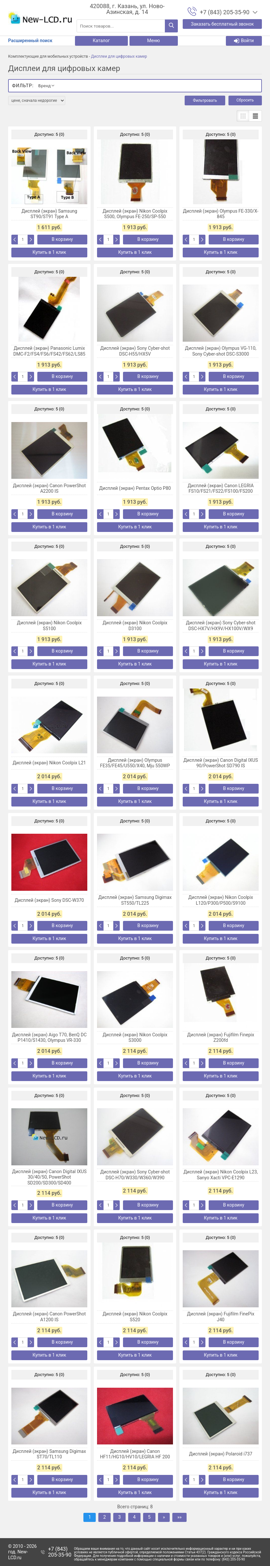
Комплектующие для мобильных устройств (48, 56)
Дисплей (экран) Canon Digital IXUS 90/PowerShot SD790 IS (220, 763)
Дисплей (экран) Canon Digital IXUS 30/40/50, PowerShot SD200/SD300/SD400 (49, 1177)
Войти (244, 40)
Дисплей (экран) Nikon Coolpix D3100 (135, 625)
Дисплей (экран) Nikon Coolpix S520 (135, 1316)
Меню (153, 40)
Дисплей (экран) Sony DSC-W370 (49, 900)
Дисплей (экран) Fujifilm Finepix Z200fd (220, 1037)
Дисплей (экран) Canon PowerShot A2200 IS (49, 488)
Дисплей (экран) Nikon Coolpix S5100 (49, 625)
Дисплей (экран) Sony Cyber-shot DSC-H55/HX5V (135, 351)
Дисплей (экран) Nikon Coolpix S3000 (135, 1037)
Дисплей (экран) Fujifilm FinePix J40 (220, 1316)
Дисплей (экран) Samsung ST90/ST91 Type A (49, 213)
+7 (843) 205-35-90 (59, 1552)
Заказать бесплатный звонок (222, 24)
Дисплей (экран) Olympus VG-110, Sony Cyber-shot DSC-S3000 (220, 351)
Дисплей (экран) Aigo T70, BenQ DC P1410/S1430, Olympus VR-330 (49, 1037)
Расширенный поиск (30, 40)
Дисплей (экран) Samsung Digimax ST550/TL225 (135, 900)
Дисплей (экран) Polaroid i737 (220, 1453)
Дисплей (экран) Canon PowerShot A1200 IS (49, 1316)
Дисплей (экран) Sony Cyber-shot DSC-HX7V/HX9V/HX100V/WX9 (220, 625)
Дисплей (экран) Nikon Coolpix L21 (49, 762)
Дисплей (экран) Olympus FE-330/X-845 (220, 213)
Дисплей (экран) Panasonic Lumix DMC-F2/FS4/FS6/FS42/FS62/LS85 (49, 351)
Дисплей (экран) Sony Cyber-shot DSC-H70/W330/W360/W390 (135, 1174)
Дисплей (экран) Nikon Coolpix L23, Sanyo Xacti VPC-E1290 (221, 1174)
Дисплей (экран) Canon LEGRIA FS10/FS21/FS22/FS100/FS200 (220, 488)
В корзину (62, 239)
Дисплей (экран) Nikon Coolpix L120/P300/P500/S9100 (220, 900)
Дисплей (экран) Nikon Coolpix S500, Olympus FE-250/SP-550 (135, 213)
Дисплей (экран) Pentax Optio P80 (135, 488)
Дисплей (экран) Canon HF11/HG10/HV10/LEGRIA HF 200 (135, 1454)
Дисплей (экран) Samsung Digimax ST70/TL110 (49, 1454)
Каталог (101, 40)
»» (179, 1517)
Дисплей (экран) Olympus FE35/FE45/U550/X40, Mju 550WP (135, 763)
